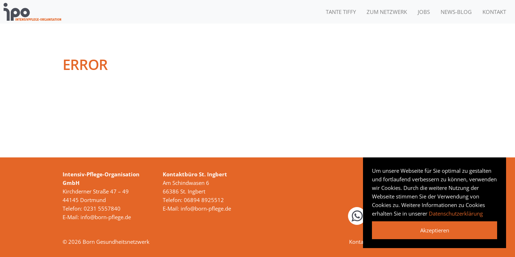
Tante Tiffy (341, 11)
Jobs (424, 11)
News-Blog (456, 11)
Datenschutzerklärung (456, 213)
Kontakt (494, 11)
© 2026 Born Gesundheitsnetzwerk (106, 241)
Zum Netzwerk (387, 11)
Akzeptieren (434, 230)
